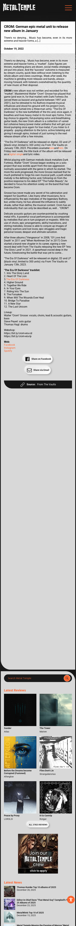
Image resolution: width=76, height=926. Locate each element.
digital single (16, 154)
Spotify (8, 350)
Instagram (9, 347)
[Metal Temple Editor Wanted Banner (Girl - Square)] (38, 872)
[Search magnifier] (67, 678)
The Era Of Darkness (17, 279)
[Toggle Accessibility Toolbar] (71, 899)
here (51, 148)
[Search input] (35, 678)
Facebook (9, 344)
